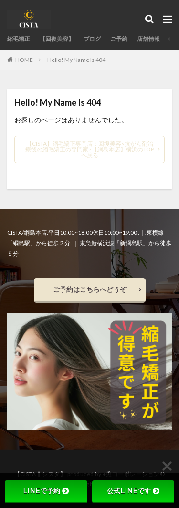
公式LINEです (133, 491)
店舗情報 (148, 38)
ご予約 (118, 38)
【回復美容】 (57, 38)
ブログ (92, 38)
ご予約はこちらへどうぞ (89, 289)
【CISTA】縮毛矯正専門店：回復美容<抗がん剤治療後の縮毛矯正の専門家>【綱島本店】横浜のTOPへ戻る (89, 149)
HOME (24, 59)
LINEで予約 (46, 491)
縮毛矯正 (18, 38)
